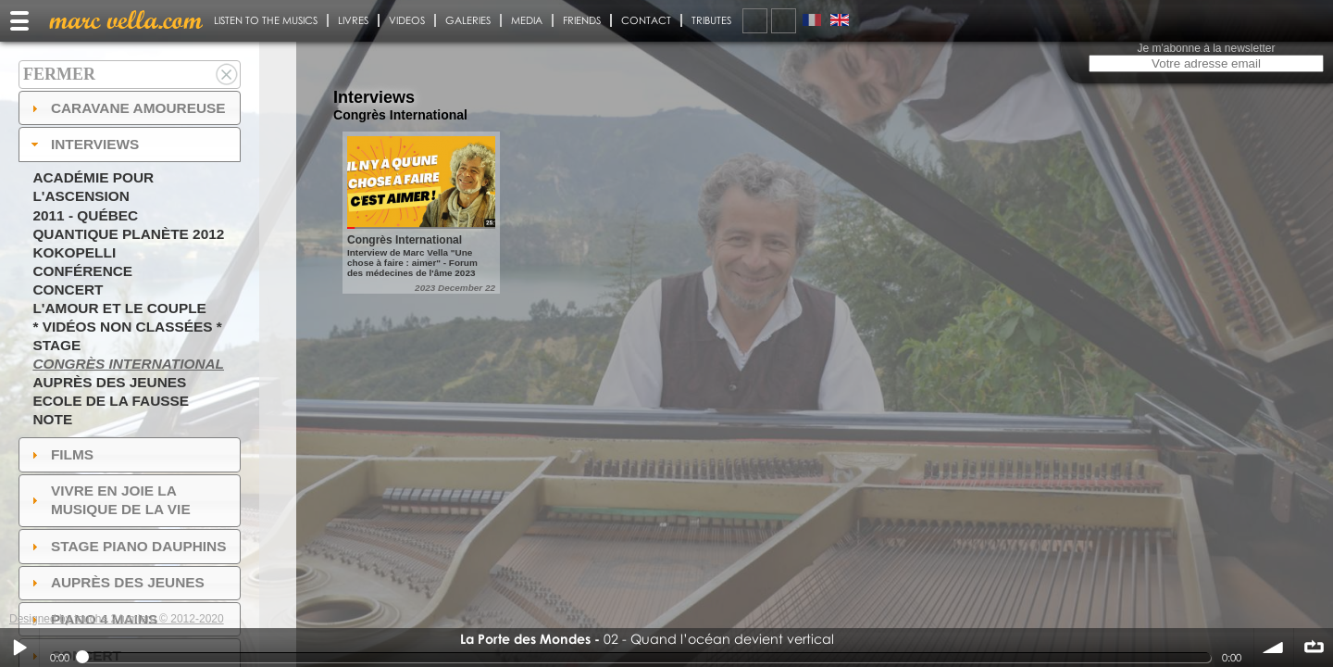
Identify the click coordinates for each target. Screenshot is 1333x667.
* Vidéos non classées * (126, 326)
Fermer (59, 74)
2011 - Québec (85, 215)
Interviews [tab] (83, 144)
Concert (67, 289)
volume (1273, 647)
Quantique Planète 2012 (128, 234)
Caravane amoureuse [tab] (126, 108)
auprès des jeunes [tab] (116, 582)
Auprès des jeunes (109, 382)
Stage (56, 345)
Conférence (82, 271)
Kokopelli (74, 252)
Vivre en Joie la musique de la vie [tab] (109, 500)
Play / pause (19, 647)
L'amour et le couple (119, 308)
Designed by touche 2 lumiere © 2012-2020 (116, 618)
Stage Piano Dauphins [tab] (127, 546)
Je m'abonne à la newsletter (1206, 48)
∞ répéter (1313, 647)
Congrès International (128, 363)
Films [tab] (60, 454)
